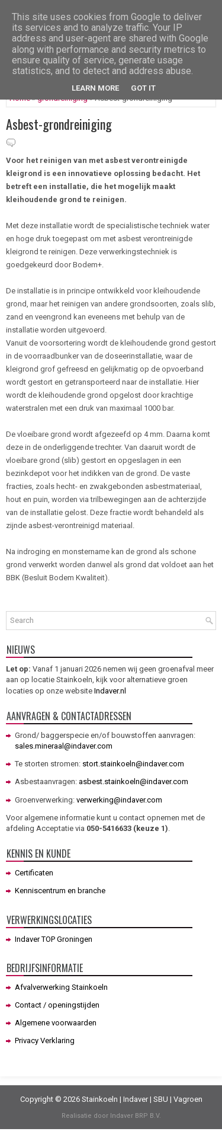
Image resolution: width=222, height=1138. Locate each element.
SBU (160, 1099)
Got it (143, 88)
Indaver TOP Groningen (53, 939)
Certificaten (34, 872)
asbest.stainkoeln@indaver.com (133, 781)
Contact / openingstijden (57, 1004)
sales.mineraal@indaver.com (63, 745)
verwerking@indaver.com (119, 799)
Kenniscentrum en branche (60, 890)
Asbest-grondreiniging (59, 124)
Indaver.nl (110, 690)
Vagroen (187, 1099)
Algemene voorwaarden (55, 1022)
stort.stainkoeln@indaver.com (133, 763)
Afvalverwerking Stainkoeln (61, 987)
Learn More (95, 88)
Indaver (135, 1099)
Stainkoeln (100, 1099)
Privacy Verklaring (45, 1040)
